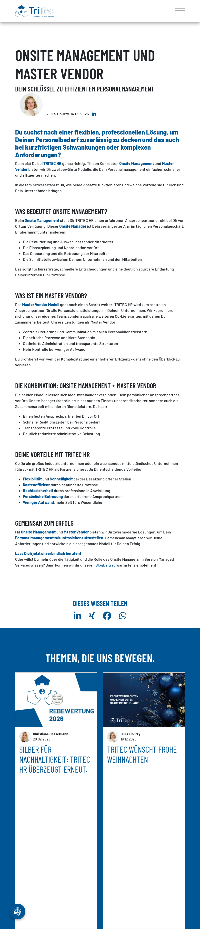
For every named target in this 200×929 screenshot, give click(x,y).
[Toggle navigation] (178, 11)
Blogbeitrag (105, 565)
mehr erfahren (31, 876)
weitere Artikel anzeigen (100, 903)
